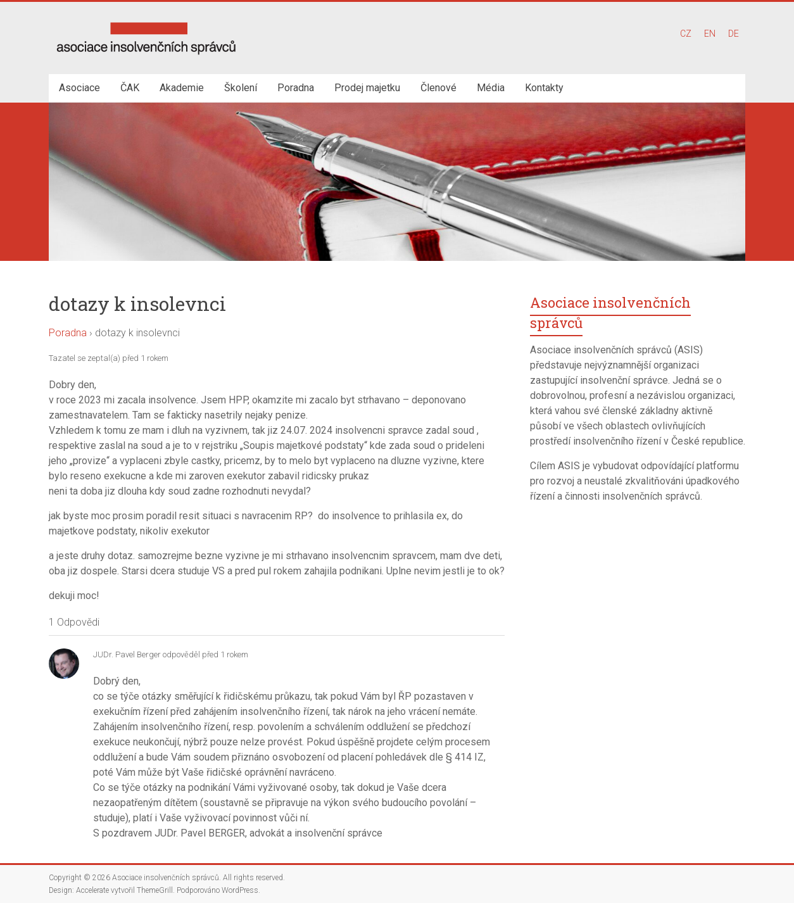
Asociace (79, 88)
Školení (240, 88)
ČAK (129, 88)
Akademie (182, 88)
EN (709, 33)
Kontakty (544, 88)
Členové (438, 88)
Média (491, 88)
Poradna (295, 88)
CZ (685, 33)
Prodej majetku (367, 88)
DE (733, 33)
